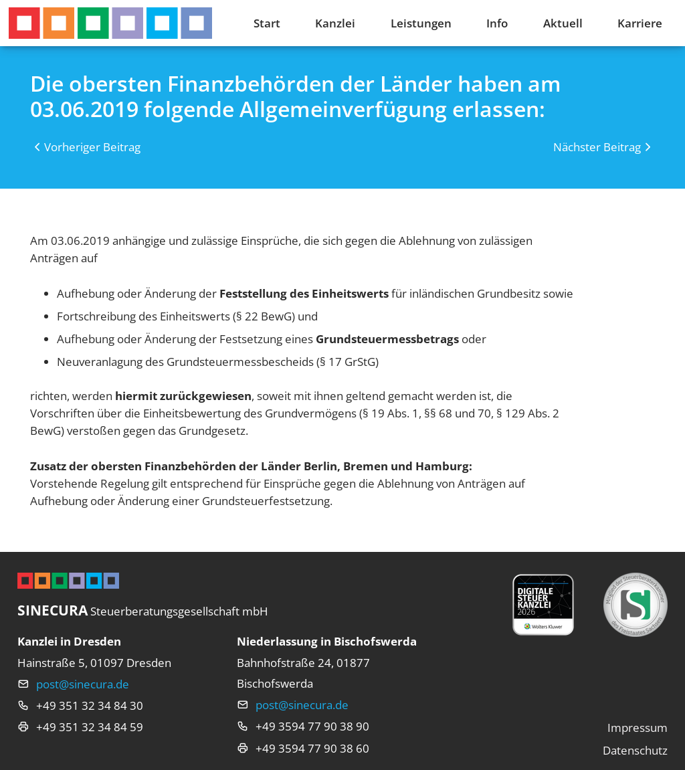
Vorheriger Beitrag (92, 146)
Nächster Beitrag (597, 146)
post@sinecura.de (82, 684)
